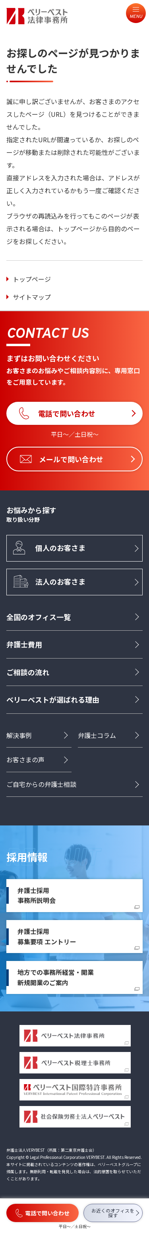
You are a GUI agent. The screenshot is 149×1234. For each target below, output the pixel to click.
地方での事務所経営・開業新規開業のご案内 (55, 977)
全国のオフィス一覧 (38, 617)
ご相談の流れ (27, 672)
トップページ (32, 279)
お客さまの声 (25, 759)
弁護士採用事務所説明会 (36, 895)
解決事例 (19, 735)
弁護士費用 (24, 644)
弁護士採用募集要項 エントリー (46, 936)
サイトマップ (32, 297)
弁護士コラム (97, 735)
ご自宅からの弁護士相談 (41, 784)
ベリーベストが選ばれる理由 (52, 699)
